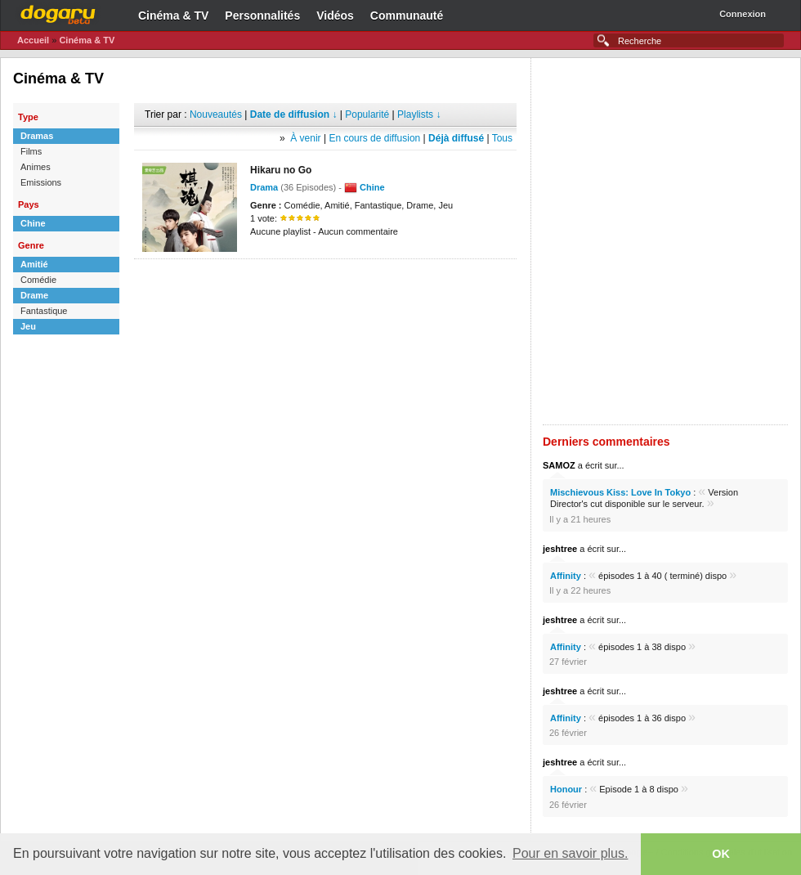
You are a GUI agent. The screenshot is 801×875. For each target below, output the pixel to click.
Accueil (33, 40)
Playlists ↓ (419, 114)
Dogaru (58, 12)
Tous (502, 138)
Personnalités (262, 15)
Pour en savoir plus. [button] (570, 853)
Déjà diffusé (456, 138)
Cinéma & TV (173, 15)
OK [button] (721, 853)
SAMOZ (559, 465)
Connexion (742, 14)
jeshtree (560, 549)
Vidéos (335, 15)
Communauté (406, 15)
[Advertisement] (210, 241)
